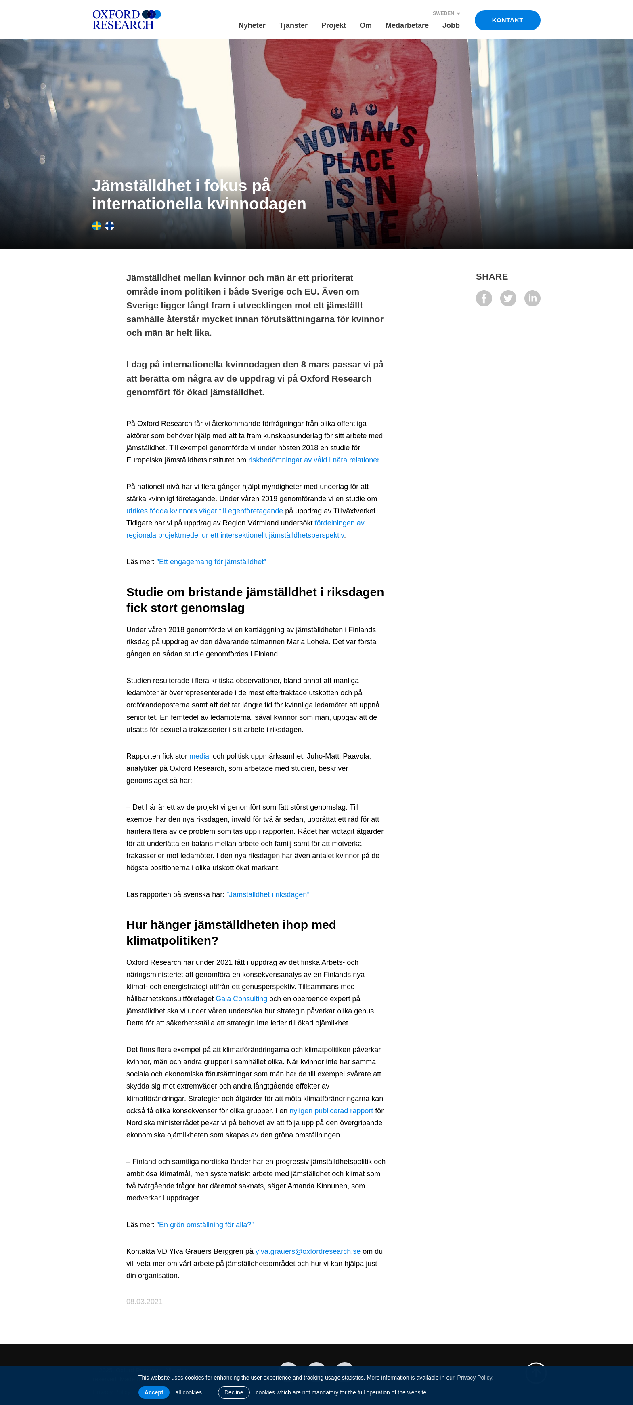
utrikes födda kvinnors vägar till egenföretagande (204, 511)
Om (366, 25)
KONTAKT (507, 20)
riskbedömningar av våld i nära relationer (313, 460)
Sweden (447, 13)
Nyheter (252, 25)
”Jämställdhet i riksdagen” (267, 894)
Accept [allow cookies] (154, 1392)
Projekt (333, 25)
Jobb (451, 25)
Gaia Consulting (241, 999)
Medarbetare (407, 25)
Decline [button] (233, 1392)
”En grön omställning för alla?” (205, 1225)
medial (201, 756)
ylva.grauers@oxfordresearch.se (308, 1251)
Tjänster (293, 25)
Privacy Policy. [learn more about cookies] (475, 1377)
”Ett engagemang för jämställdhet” (211, 562)
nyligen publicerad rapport (331, 1111)
